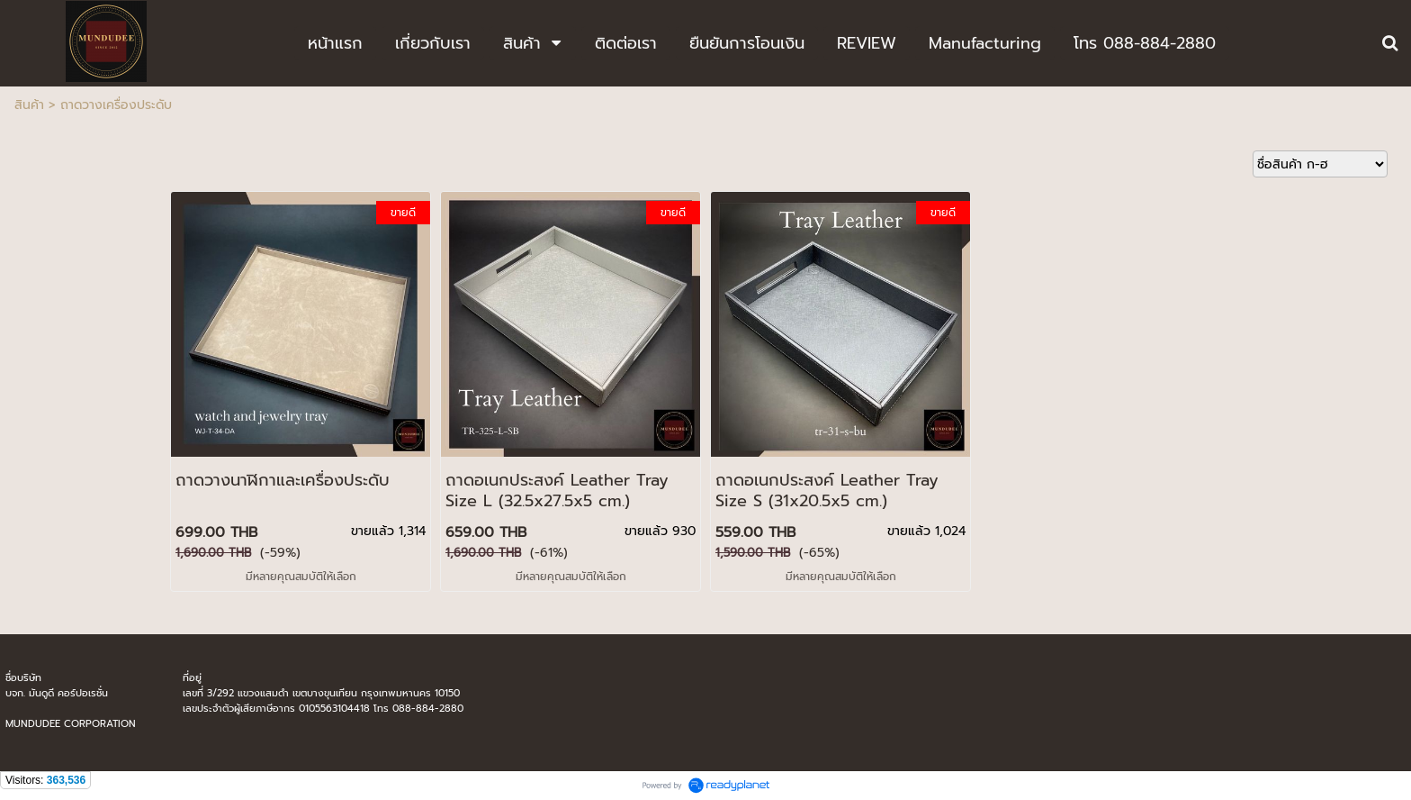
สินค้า (29, 104)
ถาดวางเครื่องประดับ (116, 104)
